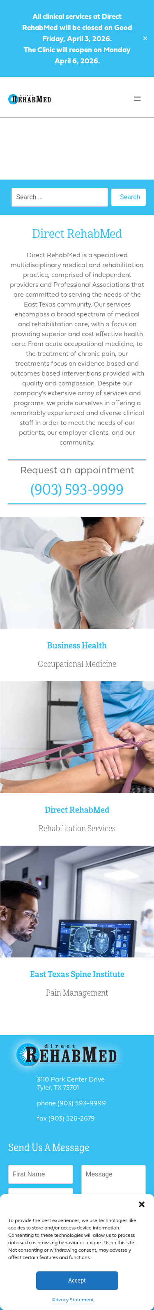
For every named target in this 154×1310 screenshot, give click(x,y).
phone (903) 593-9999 (71, 1103)
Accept (77, 1281)
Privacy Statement (73, 1299)
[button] (142, 1204)
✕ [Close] (145, 38)
